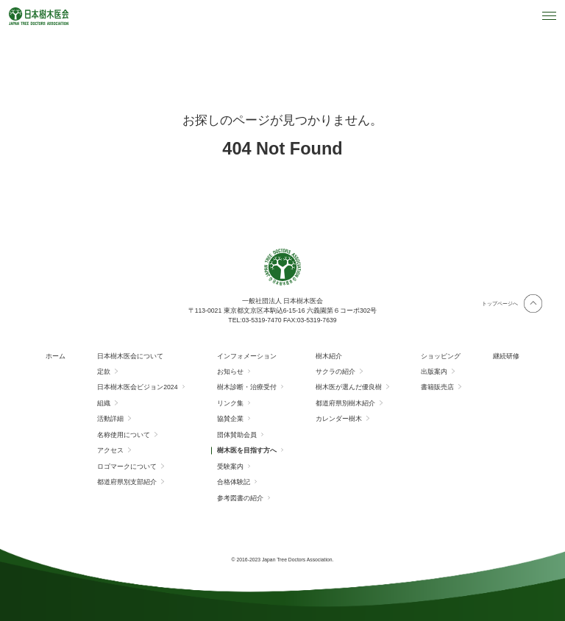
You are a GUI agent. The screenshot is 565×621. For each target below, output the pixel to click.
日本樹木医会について (130, 356)
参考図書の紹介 (240, 498)
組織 (103, 403)
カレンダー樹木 (339, 418)
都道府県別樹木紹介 (345, 403)
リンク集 (230, 403)
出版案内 (434, 371)
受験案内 (230, 466)
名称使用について (123, 435)
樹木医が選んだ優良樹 (349, 387)
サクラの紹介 (335, 371)
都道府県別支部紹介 (127, 482)
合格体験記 (233, 482)
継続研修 (506, 356)
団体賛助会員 (237, 435)
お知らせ (230, 371)
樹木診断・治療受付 (247, 387)
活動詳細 (110, 418)
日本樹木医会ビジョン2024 (137, 387)
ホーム (55, 356)
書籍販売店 (437, 387)
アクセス (110, 450)
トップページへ (500, 303)
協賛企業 (230, 418)
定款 (103, 371)
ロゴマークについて (127, 466)
